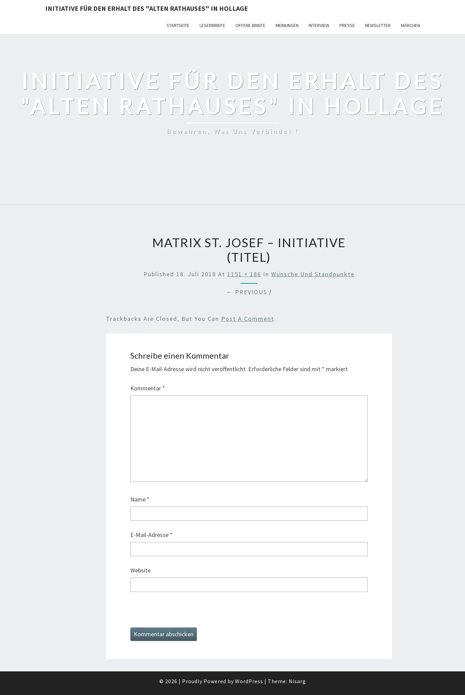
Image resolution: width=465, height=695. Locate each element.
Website (140, 570)
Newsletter (378, 25)
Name (140, 499)
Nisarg (297, 681)
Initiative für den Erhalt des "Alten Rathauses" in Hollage (146, 8)
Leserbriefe (212, 25)
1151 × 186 (244, 274)
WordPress (249, 681)
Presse (347, 25)
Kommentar (147, 388)
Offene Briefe (250, 25)
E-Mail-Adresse (151, 535)
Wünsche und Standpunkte (313, 274)
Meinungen (287, 25)
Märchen (410, 25)
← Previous (246, 292)
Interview (319, 25)
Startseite (177, 25)
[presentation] (181, 614)
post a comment (247, 319)
